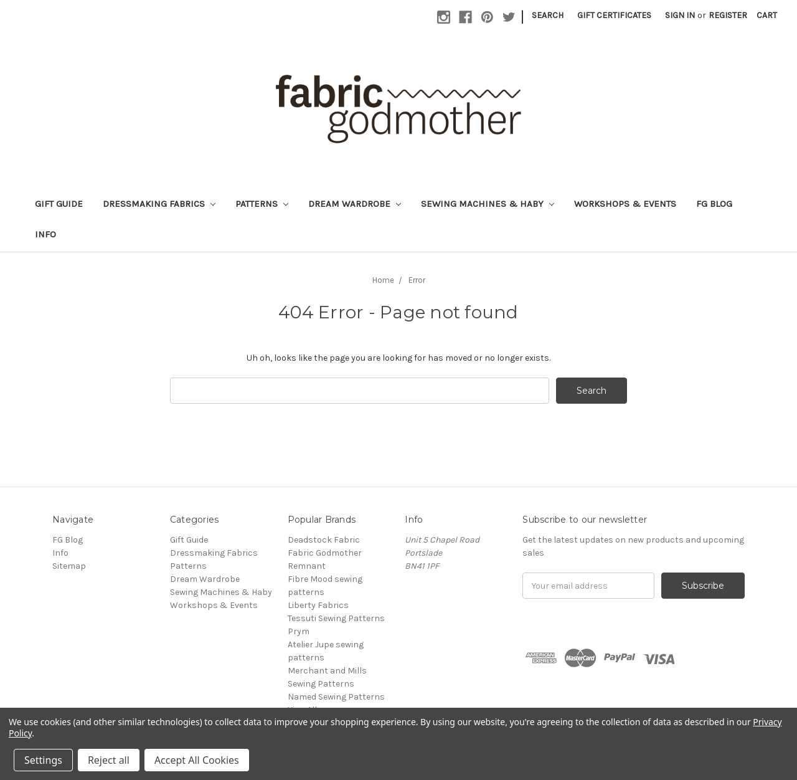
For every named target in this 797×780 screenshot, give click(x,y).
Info (45, 234)
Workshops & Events (625, 203)
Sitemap (69, 566)
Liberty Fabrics (318, 605)
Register (728, 15)
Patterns (261, 203)
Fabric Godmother (325, 553)
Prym (298, 631)
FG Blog (714, 203)
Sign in (680, 15)
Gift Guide (59, 203)
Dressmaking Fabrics (159, 203)
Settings (43, 760)
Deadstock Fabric (324, 540)
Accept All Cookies (196, 760)
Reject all (109, 760)
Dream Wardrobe (354, 203)
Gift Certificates (614, 15)
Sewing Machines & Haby (487, 203)
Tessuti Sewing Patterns (336, 618)
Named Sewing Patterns (336, 697)
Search (548, 15)
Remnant (307, 566)
